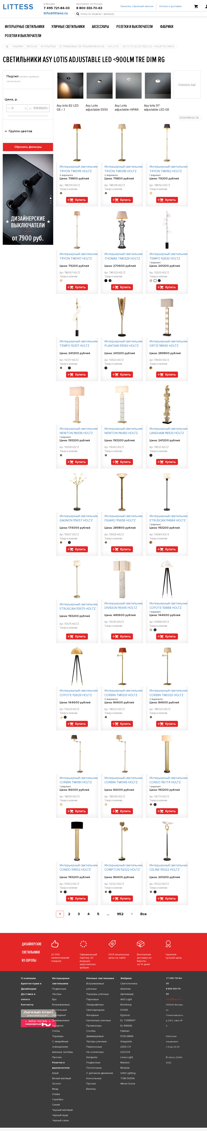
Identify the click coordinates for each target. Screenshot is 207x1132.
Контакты (27, 1004)
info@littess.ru (56, 15)
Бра (54, 999)
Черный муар (60, 1115)
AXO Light (126, 999)
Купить (80, 200)
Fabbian (124, 1030)
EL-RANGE (126, 1025)
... (108, 914)
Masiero (125, 1062)
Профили (57, 1025)
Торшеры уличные (97, 994)
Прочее (57, 1057)
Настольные (59, 1009)
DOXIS (124, 1009)
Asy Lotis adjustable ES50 (97, 108)
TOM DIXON (127, 1078)
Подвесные (59, 988)
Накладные (59, 1015)
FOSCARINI (126, 1036)
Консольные (94, 1078)
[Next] (132, 914)
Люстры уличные (96, 1041)
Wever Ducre (127, 1083)
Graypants (126, 1041)
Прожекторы (94, 1025)
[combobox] (190, 118)
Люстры (56, 994)
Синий (56, 1104)
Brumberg (125, 1004)
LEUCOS (125, 1052)
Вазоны (91, 1088)
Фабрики (166, 26)
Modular (125, 1067)
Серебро (57, 1099)
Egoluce (125, 1015)
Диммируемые (61, 1020)
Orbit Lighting (127, 1073)
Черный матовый (62, 1109)
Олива (56, 1094)
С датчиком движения (99, 1073)
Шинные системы (62, 1052)
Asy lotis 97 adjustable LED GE (156, 108)
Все (143, 914)
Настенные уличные (98, 1020)
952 (120, 914)
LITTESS (17, 8)
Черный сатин (60, 1120)
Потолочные (94, 1067)
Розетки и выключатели (134, 26)
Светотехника (128, 983)
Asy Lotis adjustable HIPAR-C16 (127, 110)
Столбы (91, 1030)
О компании (28, 978)
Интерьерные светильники (24, 26)
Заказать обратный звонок (136, 7)
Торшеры (57, 1036)
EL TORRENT (128, 1020)
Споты (56, 1030)
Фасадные (92, 1015)
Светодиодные (95, 1009)
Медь (55, 1088)
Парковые (92, 999)
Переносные (94, 1046)
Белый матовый (61, 1078)
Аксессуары (100, 26)
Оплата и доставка (170, 7)
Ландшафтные (95, 1004)
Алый (55, 1073)
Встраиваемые (61, 1004)
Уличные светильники (68, 26)
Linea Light (126, 1057)
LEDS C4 (125, 1046)
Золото (56, 1083)
